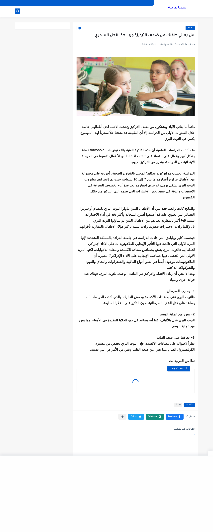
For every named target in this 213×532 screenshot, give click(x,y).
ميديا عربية (177, 8)
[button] (175, 417)
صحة (190, 28)
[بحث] (17, 11)
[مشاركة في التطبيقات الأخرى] (122, 417)
